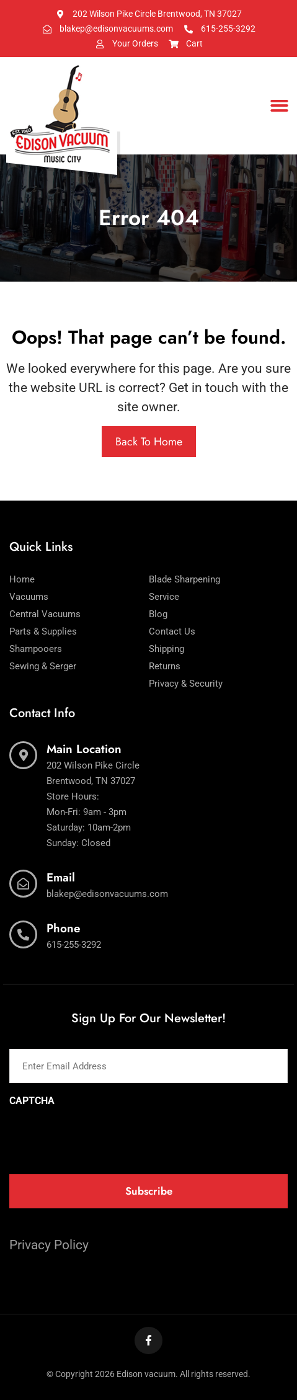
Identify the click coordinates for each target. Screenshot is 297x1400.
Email (61, 877)
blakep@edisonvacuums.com (107, 893)
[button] (280, 105)
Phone (64, 928)
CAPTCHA (32, 1101)
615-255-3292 (74, 944)
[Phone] (23, 934)
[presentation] (103, 1136)
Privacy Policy (49, 1244)
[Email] (23, 884)
